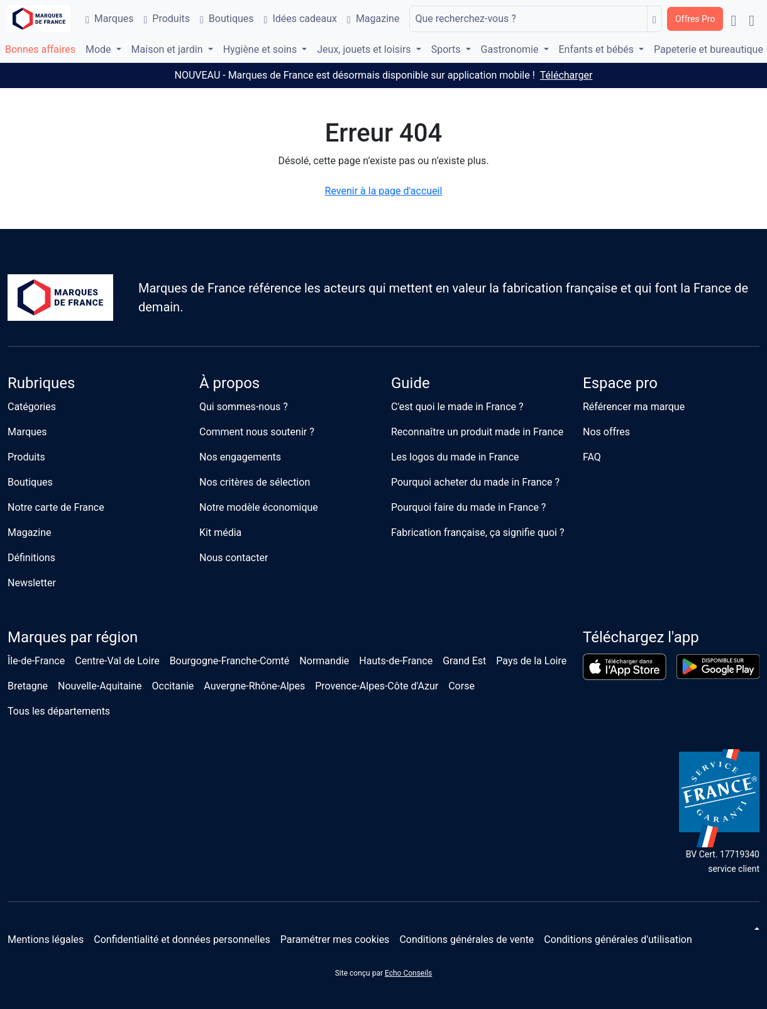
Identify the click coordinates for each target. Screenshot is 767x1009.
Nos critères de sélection (254, 482)
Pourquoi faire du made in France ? (468, 507)
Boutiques (227, 19)
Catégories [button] (32, 407)
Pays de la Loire (531, 661)
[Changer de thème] (755, 928)
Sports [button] (447, 49)
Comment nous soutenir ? (256, 432)
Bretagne (28, 686)
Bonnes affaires (40, 49)
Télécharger (566, 75)
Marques (109, 19)
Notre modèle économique (258, 507)
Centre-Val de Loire (117, 661)
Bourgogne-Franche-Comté (230, 661)
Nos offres (606, 432)
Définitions (31, 558)
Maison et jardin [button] (168, 49)
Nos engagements (240, 457)
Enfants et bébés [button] (597, 49)
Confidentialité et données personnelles (182, 939)
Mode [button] (100, 49)
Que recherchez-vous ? (465, 19)
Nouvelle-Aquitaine (100, 686)
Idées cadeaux (300, 19)
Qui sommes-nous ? (243, 407)
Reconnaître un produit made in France (477, 432)
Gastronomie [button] (511, 49)
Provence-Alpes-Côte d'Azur (376, 686)
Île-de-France (36, 661)
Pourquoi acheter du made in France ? (475, 482)
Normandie (324, 661)
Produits (166, 19)
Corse (461, 686)
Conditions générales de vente (466, 939)
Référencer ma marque (634, 407)
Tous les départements (59, 711)
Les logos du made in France (455, 457)
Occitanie (173, 686)
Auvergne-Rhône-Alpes (254, 686)
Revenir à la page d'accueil (384, 191)
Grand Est (464, 661)
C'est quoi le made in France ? (457, 407)
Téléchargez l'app (641, 637)
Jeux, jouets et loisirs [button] (365, 49)
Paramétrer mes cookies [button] (335, 939)
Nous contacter (233, 558)
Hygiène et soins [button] (261, 49)
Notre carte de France (56, 507)
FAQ (592, 457)
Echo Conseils (408, 973)
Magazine (373, 19)
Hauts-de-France (396, 661)
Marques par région (73, 637)
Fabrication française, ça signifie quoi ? (477, 532)
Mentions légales (46, 939)
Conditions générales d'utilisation (618, 939)
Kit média (220, 532)
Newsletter (32, 583)
